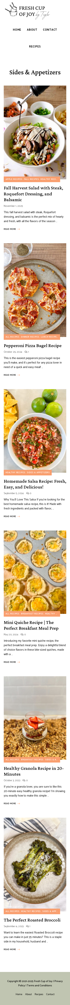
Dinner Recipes (30, 337)
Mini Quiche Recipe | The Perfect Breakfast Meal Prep (31, 625)
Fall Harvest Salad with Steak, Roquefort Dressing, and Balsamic (33, 193)
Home (19, 994)
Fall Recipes (31, 179)
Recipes (39, 994)
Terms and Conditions (39, 986)
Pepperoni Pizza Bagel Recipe (33, 345)
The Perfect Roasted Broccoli (32, 920)
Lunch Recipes (49, 337)
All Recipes (12, 337)
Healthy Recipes (50, 179)
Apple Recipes (14, 179)
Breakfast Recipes (32, 614)
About (28, 994)
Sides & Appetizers (38, 472)
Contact (50, 994)
